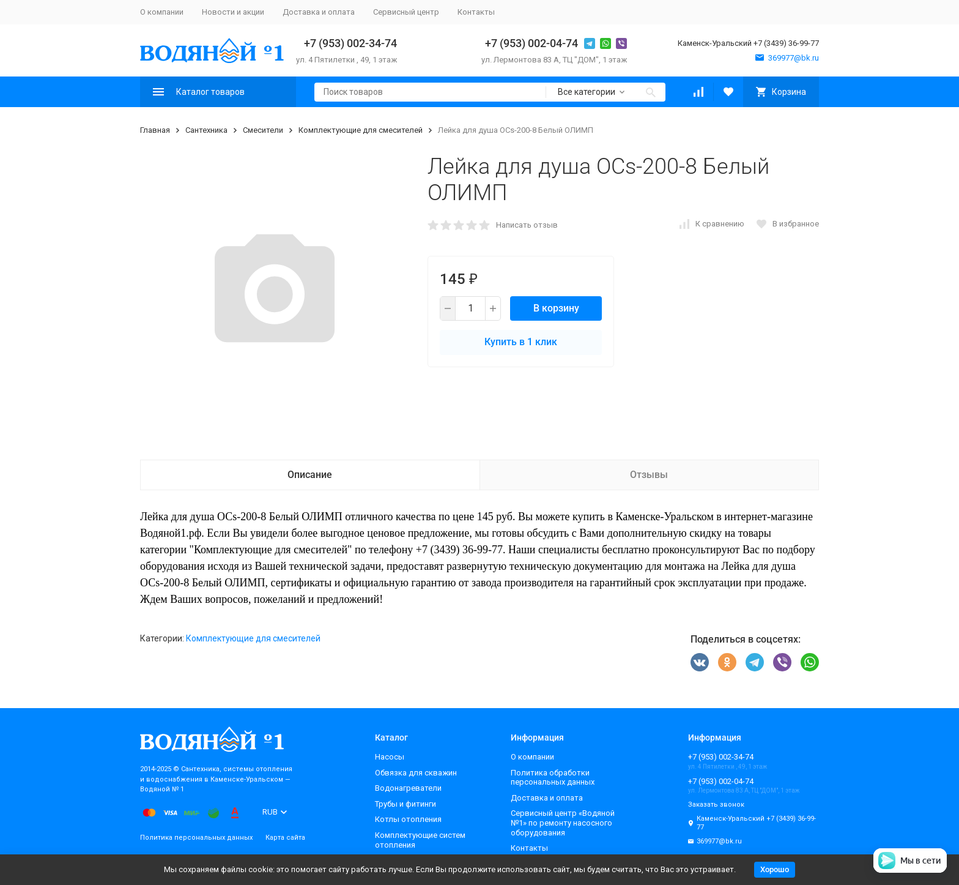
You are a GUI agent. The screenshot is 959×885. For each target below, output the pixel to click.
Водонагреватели (408, 788)
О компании (161, 12)
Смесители (263, 130)
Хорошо (774, 869)
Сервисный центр (406, 12)
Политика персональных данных (196, 838)
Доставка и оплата (319, 12)
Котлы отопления (408, 819)
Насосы (389, 756)
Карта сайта (285, 838)
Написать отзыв (527, 225)
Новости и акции (233, 12)
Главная (155, 130)
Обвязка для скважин (416, 772)
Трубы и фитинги (405, 803)
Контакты (476, 12)
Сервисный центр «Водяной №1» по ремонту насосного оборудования (563, 822)
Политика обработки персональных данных (552, 777)
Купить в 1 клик (520, 342)
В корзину (556, 308)
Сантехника (206, 130)
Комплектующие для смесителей (360, 130)
